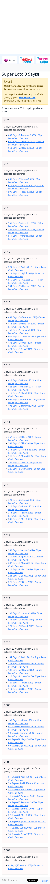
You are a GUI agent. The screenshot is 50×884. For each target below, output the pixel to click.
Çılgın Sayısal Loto (26, 60)
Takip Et (44, 880)
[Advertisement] (25, 27)
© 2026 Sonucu (9, 880)
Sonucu (9, 60)
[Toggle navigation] (5, 67)
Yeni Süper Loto (27, 97)
